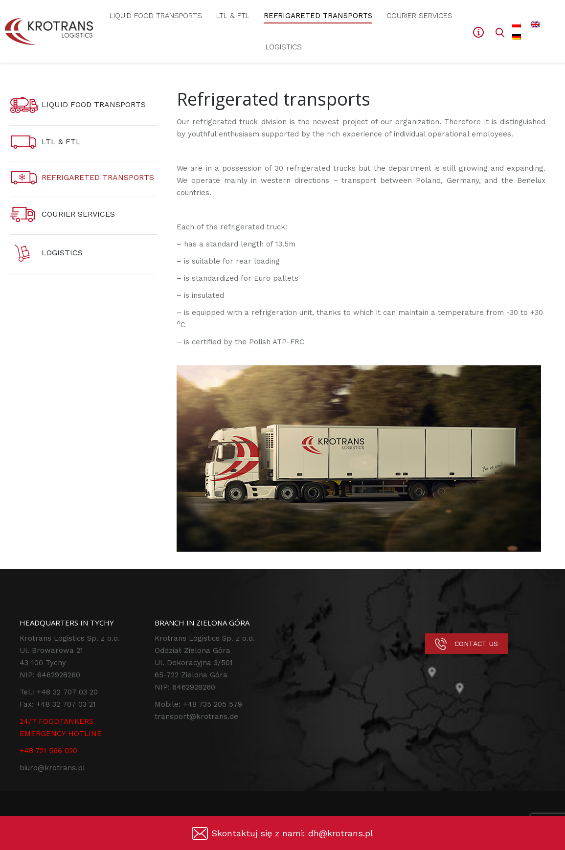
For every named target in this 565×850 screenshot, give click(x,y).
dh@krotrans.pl (340, 833)
